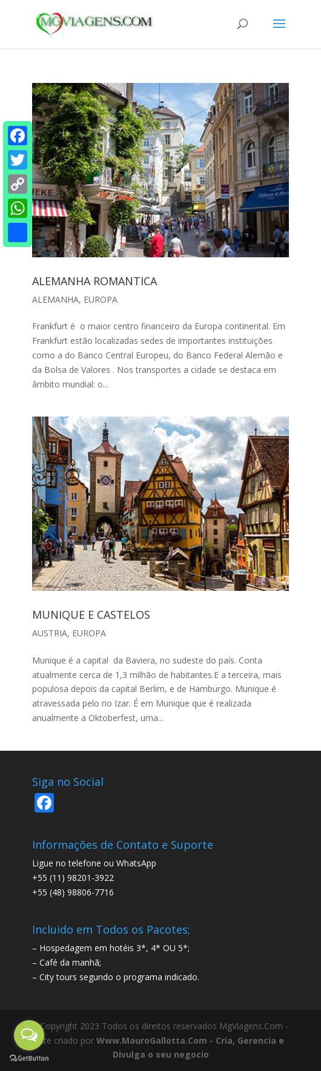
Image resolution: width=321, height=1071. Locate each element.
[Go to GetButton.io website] (29, 1059)
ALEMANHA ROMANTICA (94, 281)
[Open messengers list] (29, 1035)
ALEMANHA (55, 299)
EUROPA (100, 299)
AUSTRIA (49, 633)
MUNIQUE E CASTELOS (91, 614)
